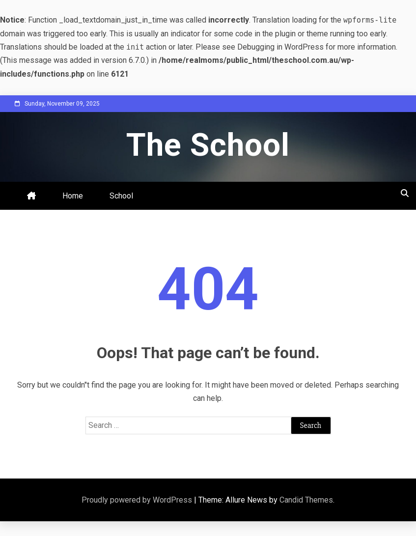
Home (72, 195)
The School (208, 145)
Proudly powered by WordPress (138, 500)
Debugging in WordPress (280, 47)
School (121, 195)
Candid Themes (306, 500)
